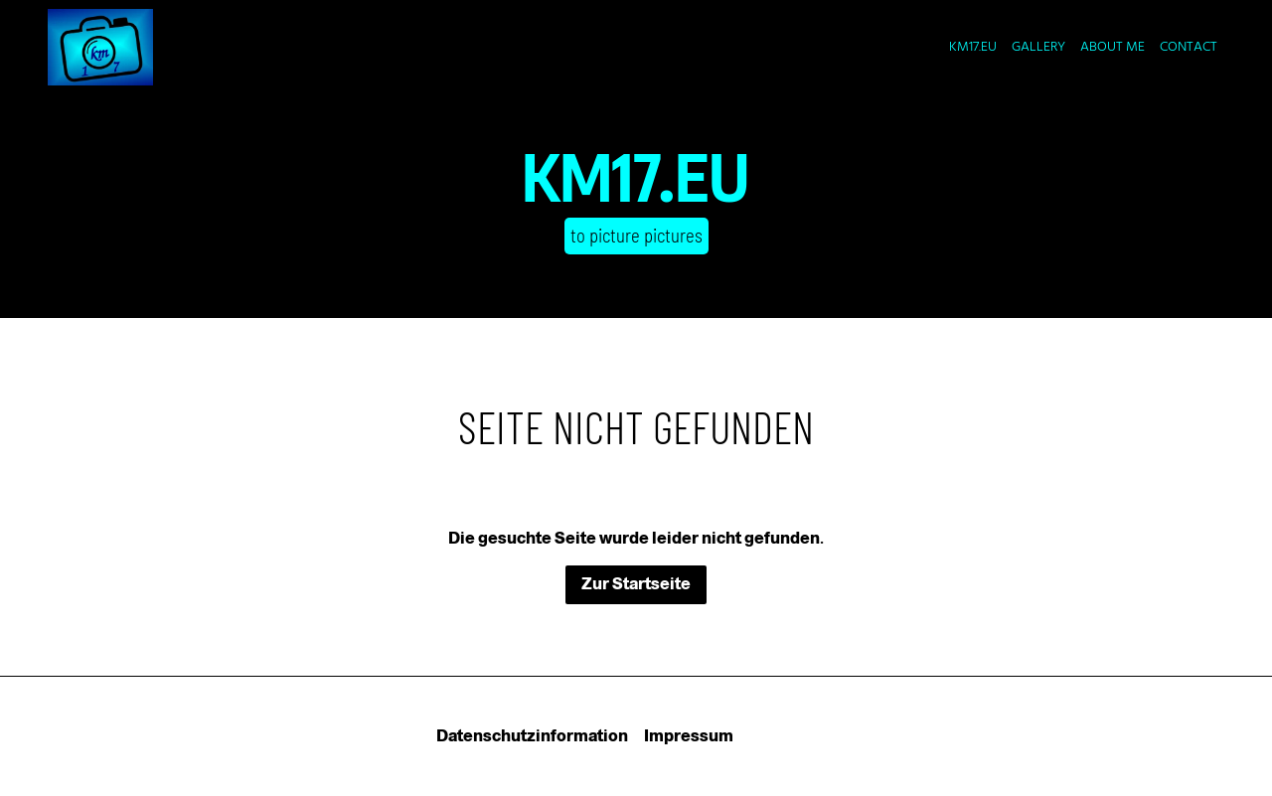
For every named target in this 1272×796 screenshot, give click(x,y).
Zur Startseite (636, 583)
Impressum (688, 735)
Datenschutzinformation (532, 735)
